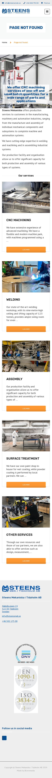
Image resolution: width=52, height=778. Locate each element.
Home (4, 42)
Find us (47, 3)
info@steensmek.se (13, 3)
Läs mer (26, 250)
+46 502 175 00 (32, 3)
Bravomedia (30, 770)
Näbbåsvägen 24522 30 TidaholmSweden (10, 609)
